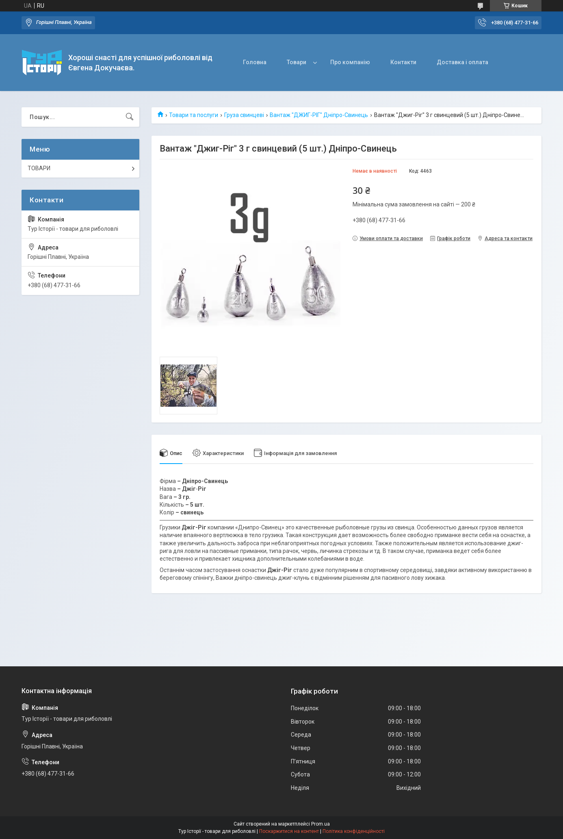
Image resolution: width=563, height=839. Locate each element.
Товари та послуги (193, 115)
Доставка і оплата (462, 62)
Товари (296, 62)
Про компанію (350, 62)
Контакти (403, 62)
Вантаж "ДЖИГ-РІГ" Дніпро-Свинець (319, 115)
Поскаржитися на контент (289, 831)
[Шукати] (129, 117)
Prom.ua (320, 824)
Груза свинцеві (244, 115)
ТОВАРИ (39, 168)
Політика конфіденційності (354, 831)
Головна (254, 62)
